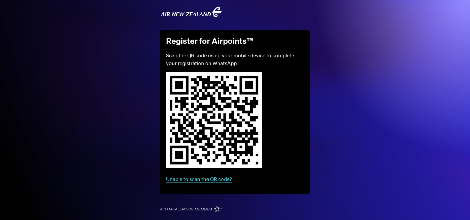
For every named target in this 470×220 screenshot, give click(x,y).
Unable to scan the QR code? (199, 179)
